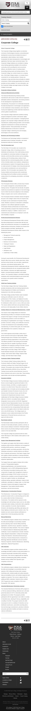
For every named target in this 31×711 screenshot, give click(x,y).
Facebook (21, 678)
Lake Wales (17, 636)
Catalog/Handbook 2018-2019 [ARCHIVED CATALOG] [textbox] (15, 12)
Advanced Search (5, 30)
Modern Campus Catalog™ (18, 708)
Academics (5, 646)
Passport (7, 655)
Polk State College (12, 4)
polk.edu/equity (15, 704)
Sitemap (5, 694)
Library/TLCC (8, 665)
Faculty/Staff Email (10, 662)
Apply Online (5, 677)
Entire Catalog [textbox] (5, 20)
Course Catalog (23, 696)
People (7, 667)
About (4, 642)
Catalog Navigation (7, 34)
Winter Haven (13, 634)
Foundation (5, 682)
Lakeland (19, 634)
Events (7, 669)
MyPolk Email (8, 660)
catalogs (10, 707)
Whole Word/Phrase (8, 26)
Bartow (12, 636)
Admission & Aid (6, 644)
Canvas (7, 658)
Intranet (15, 698)
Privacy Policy (12, 694)
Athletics (4, 684)
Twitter (21, 680)
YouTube (21, 682)
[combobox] (15, 12)
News (3, 653)
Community (5, 651)
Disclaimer (19, 694)
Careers (17, 696)
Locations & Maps (7, 680)
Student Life (5, 648)
